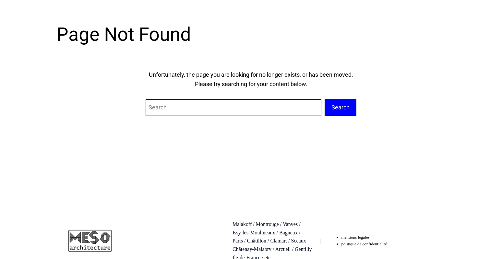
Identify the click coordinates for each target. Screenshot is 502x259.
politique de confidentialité (364, 244)
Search (340, 107)
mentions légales (355, 237)
